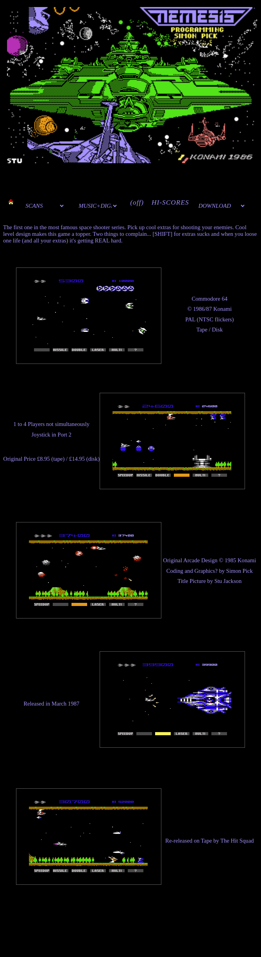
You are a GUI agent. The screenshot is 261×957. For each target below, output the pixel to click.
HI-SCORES (170, 202)
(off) (137, 202)
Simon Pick (239, 571)
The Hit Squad (237, 841)
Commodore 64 (209, 299)
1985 (230, 560)
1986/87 (202, 309)
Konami (222, 309)
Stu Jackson (228, 581)
